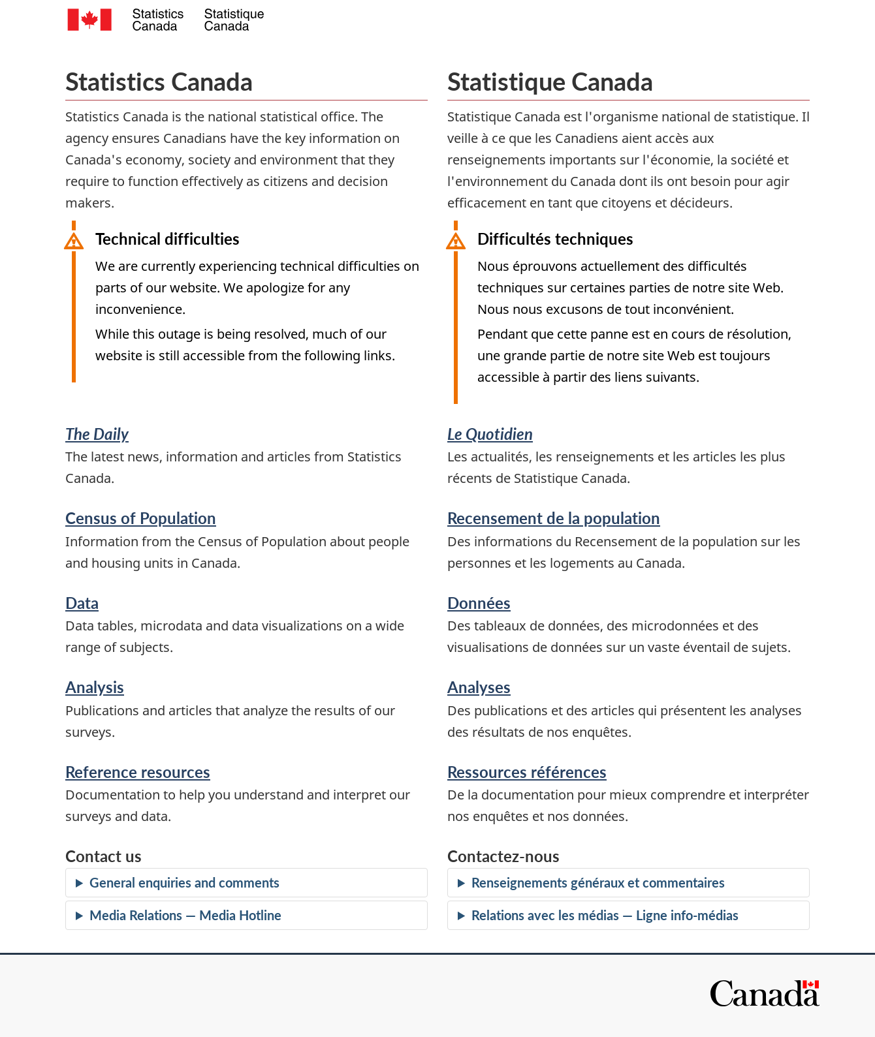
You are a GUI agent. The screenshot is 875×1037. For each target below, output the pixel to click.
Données (479, 602)
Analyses (479, 686)
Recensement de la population (553, 517)
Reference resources (137, 771)
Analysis (94, 686)
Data (82, 602)
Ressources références (527, 771)
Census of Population (140, 517)
